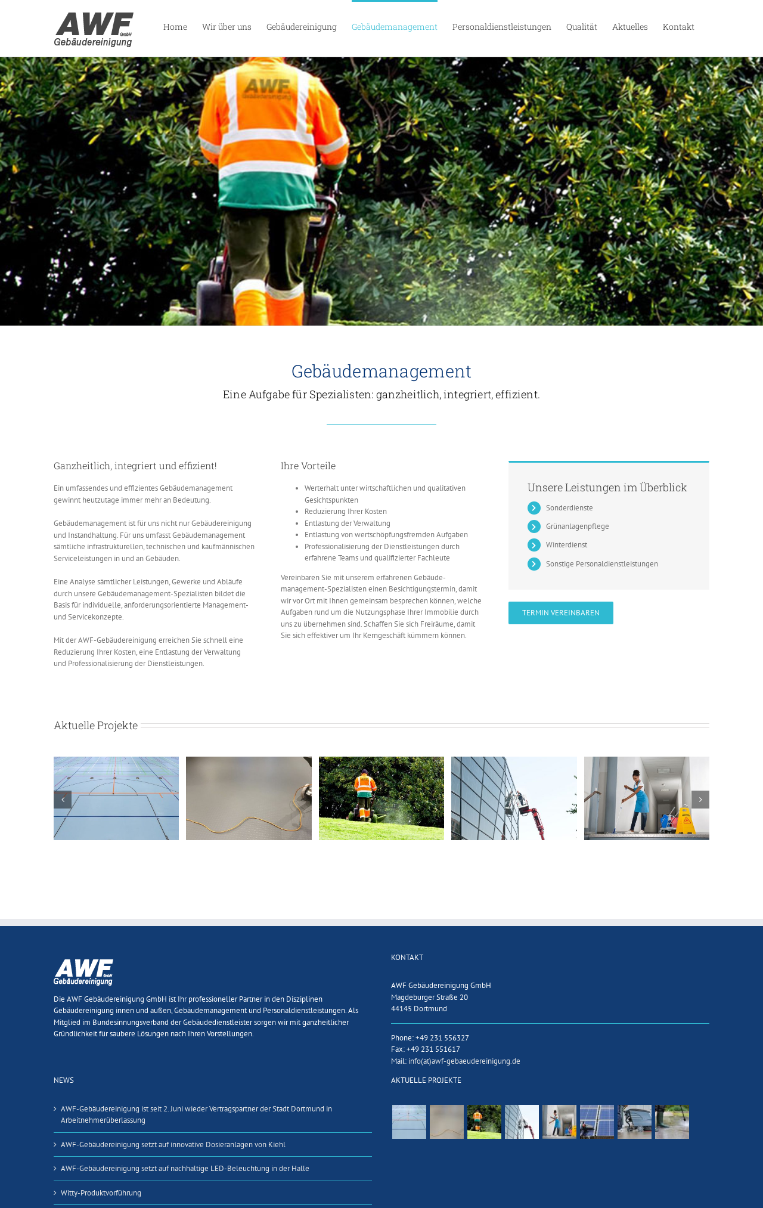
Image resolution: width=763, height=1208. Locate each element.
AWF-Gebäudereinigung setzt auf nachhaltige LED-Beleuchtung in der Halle (185, 1168)
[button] (63, 800)
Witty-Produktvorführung (101, 1193)
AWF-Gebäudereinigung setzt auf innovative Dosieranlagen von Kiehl (173, 1144)
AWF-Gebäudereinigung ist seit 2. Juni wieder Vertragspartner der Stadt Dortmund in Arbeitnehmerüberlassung (196, 1115)
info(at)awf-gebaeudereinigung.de (464, 1061)
